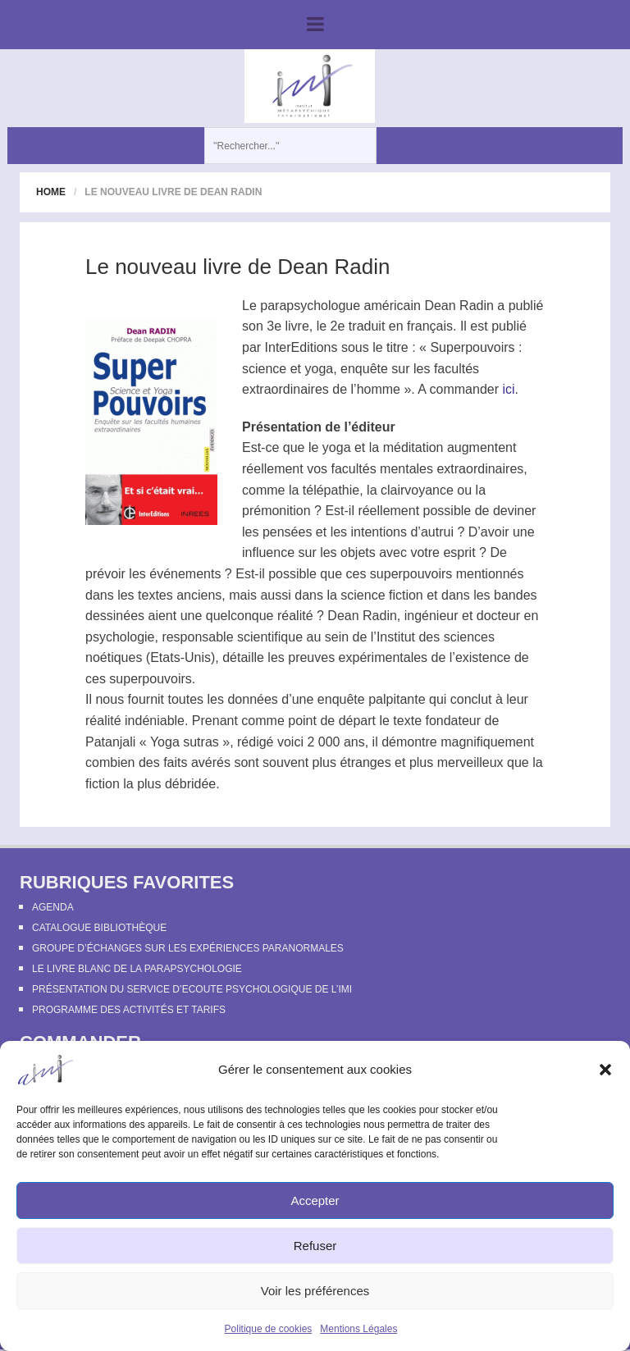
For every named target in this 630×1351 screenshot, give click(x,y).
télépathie (331, 490)
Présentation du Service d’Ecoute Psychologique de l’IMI (192, 989)
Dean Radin (459, 306)
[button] (605, 1069)
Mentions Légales (358, 1329)
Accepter (314, 1200)
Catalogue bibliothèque (99, 927)
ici (508, 389)
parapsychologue (310, 306)
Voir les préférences (315, 1291)
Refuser (315, 1246)
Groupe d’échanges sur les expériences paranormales (188, 948)
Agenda (53, 907)
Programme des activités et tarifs (129, 1010)
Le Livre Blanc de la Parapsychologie (137, 968)
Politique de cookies (269, 1329)
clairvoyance (417, 490)
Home (51, 192)
